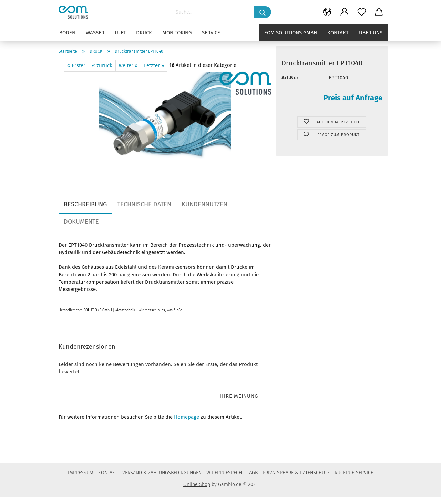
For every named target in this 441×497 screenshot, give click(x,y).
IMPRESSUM (80, 473)
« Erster (76, 65)
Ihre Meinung (239, 396)
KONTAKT (107, 473)
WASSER (95, 33)
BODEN (67, 33)
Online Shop (196, 484)
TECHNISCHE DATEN (144, 204)
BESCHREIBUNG (85, 204)
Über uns (370, 33)
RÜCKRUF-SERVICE (354, 473)
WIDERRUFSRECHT (225, 473)
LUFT (120, 33)
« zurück (102, 65)
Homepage (186, 417)
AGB (253, 473)
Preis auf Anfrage (353, 97)
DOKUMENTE (81, 221)
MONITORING (177, 33)
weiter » (128, 65)
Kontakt (338, 33)
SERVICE (211, 33)
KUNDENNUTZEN (204, 204)
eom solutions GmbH (290, 33)
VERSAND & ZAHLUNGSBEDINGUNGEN (162, 473)
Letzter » (154, 65)
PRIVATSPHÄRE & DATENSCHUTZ (296, 473)
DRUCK (144, 33)
